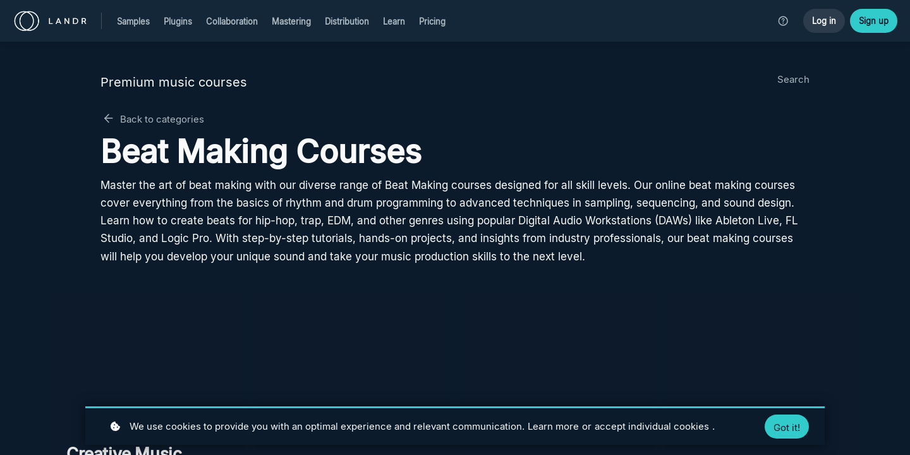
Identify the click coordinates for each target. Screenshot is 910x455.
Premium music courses (173, 82)
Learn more (553, 426)
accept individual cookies (652, 426)
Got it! (787, 428)
